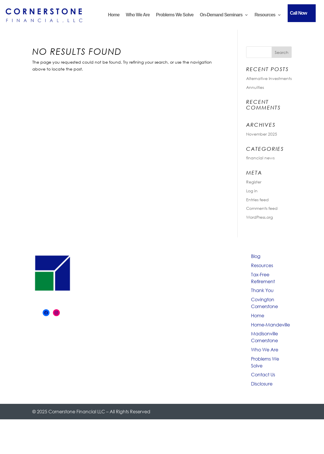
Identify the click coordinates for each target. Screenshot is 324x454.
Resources (264, 14)
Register (253, 182)
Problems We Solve (174, 14)
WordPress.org (259, 217)
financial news (260, 158)
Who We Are (137, 14)
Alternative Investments (269, 78)
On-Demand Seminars (221, 14)
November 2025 (261, 134)
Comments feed (262, 208)
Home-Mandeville (270, 325)
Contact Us (263, 374)
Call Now (298, 13)
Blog (255, 256)
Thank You (262, 290)
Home (113, 14)
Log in (252, 190)
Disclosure (261, 384)
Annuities (255, 87)
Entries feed (257, 199)
